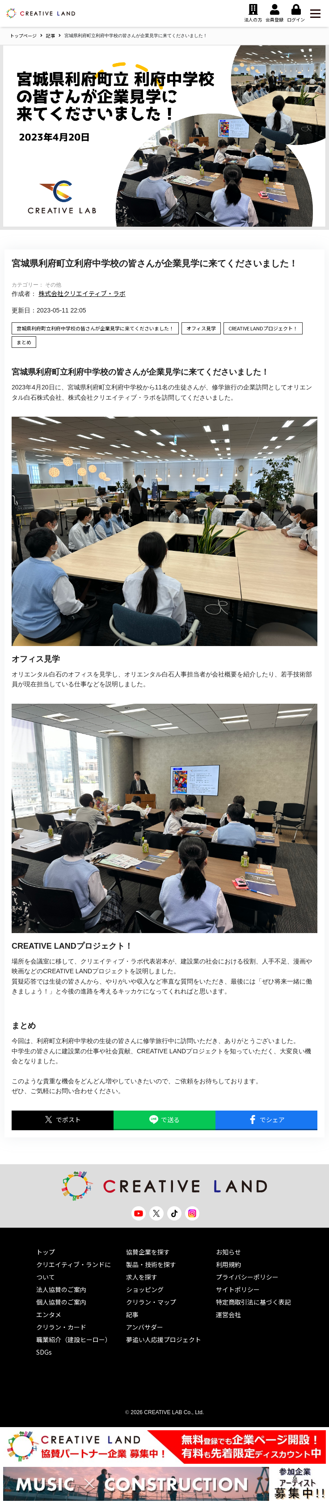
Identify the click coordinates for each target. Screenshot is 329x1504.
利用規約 (228, 1264)
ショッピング (145, 1289)
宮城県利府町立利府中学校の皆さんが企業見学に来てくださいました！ (95, 328)
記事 (50, 35)
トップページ (23, 35)
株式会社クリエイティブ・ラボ (82, 293)
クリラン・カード (61, 1326)
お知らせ (228, 1251)
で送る (164, 1119)
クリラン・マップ (151, 1301)
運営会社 (228, 1314)
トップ (45, 1251)
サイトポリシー (238, 1289)
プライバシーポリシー (247, 1276)
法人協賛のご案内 (61, 1289)
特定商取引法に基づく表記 (253, 1301)
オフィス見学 (201, 328)
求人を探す (141, 1276)
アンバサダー (144, 1326)
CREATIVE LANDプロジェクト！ (263, 328)
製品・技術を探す (151, 1264)
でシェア (266, 1119)
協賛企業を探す (148, 1251)
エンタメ (48, 1314)
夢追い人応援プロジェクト (163, 1339)
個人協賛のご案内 (61, 1301)
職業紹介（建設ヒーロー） (73, 1339)
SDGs (44, 1352)
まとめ (24, 342)
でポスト (62, 1119)
